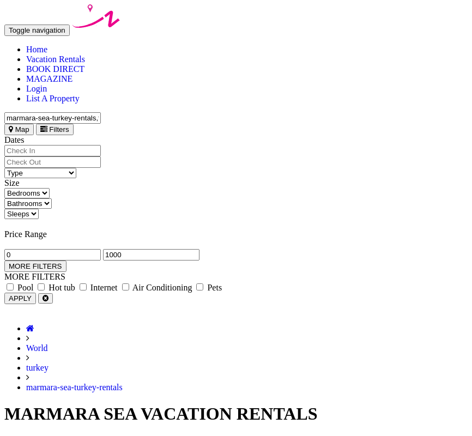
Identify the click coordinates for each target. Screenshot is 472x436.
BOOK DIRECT (55, 69)
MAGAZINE (49, 78)
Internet (99, 287)
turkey (37, 367)
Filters (54, 129)
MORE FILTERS (35, 266)
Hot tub (56, 287)
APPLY (20, 298)
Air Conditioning (157, 287)
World (37, 348)
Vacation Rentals (55, 59)
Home (36, 49)
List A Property (53, 98)
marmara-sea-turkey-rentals (74, 387)
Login (36, 88)
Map (19, 129)
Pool (20, 287)
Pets (209, 287)
